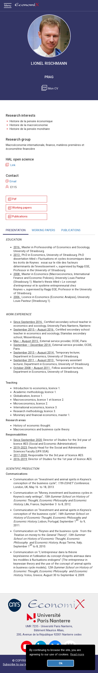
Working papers (19, 208)
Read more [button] (77, 654)
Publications (17, 216)
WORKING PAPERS (43, 230)
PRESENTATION (16, 230)
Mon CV (50, 88)
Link (10, 165)
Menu (8, 5)
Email (11, 181)
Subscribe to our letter (17, 664)
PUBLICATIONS (71, 230)
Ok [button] (60, 663)
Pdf (12, 199)
